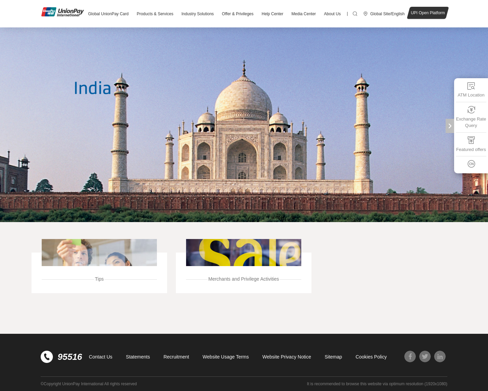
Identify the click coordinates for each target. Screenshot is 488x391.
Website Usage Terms (226, 357)
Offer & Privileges (237, 14)
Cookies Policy (371, 357)
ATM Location (471, 89)
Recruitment (176, 357)
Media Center (303, 14)
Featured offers (471, 144)
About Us (332, 14)
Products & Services (155, 14)
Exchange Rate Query (471, 117)
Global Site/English (387, 14)
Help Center (272, 14)
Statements (138, 357)
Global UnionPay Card (108, 14)
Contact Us (100, 357)
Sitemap (333, 357)
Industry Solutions (197, 14)
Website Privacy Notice (286, 357)
